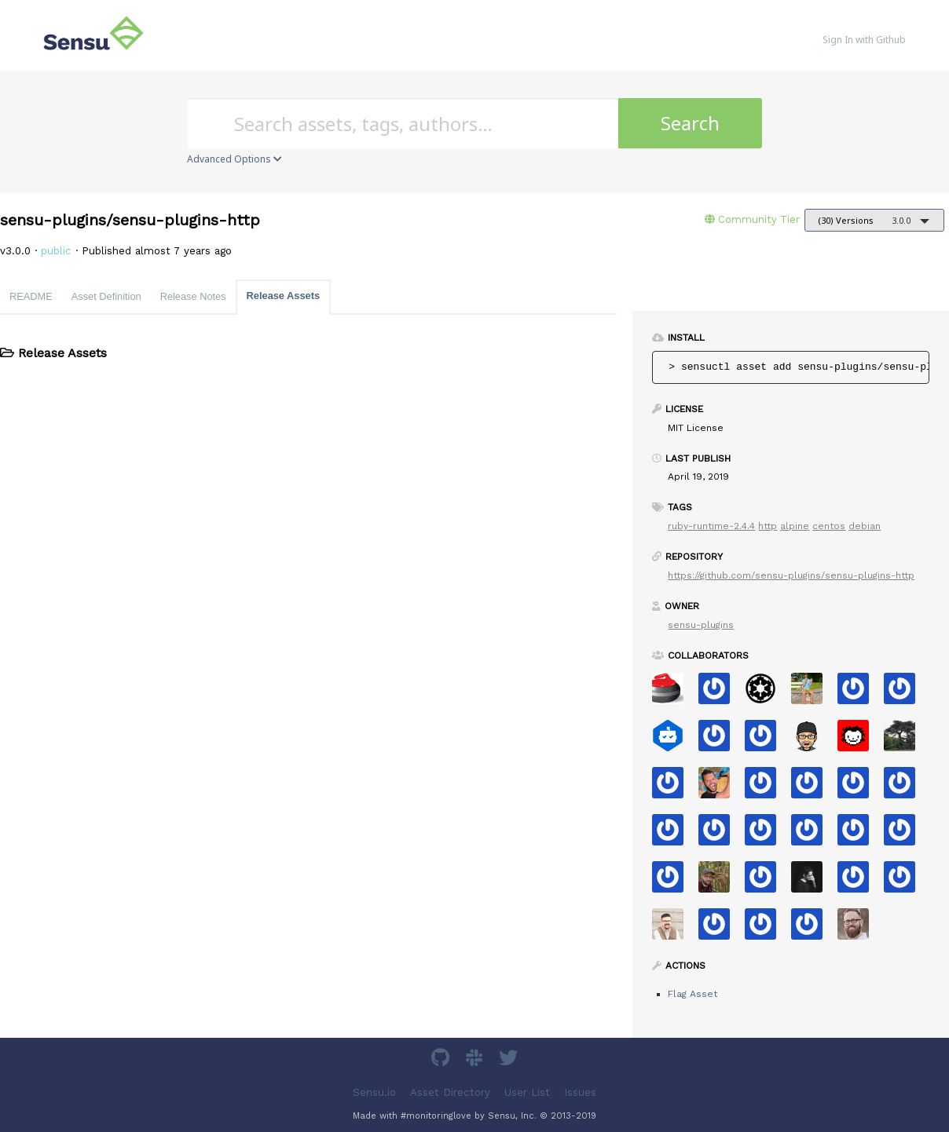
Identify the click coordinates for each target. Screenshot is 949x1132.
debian (864, 525)
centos (828, 525)
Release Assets (283, 295)
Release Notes (193, 296)
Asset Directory (450, 1092)
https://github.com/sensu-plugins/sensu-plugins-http (791, 575)
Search (690, 123)
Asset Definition (106, 296)
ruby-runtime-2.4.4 (711, 525)
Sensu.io (374, 1092)
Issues (580, 1092)
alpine (794, 525)
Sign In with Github (864, 39)
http (767, 525)
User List (527, 1092)
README (31, 296)
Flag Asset (692, 993)
